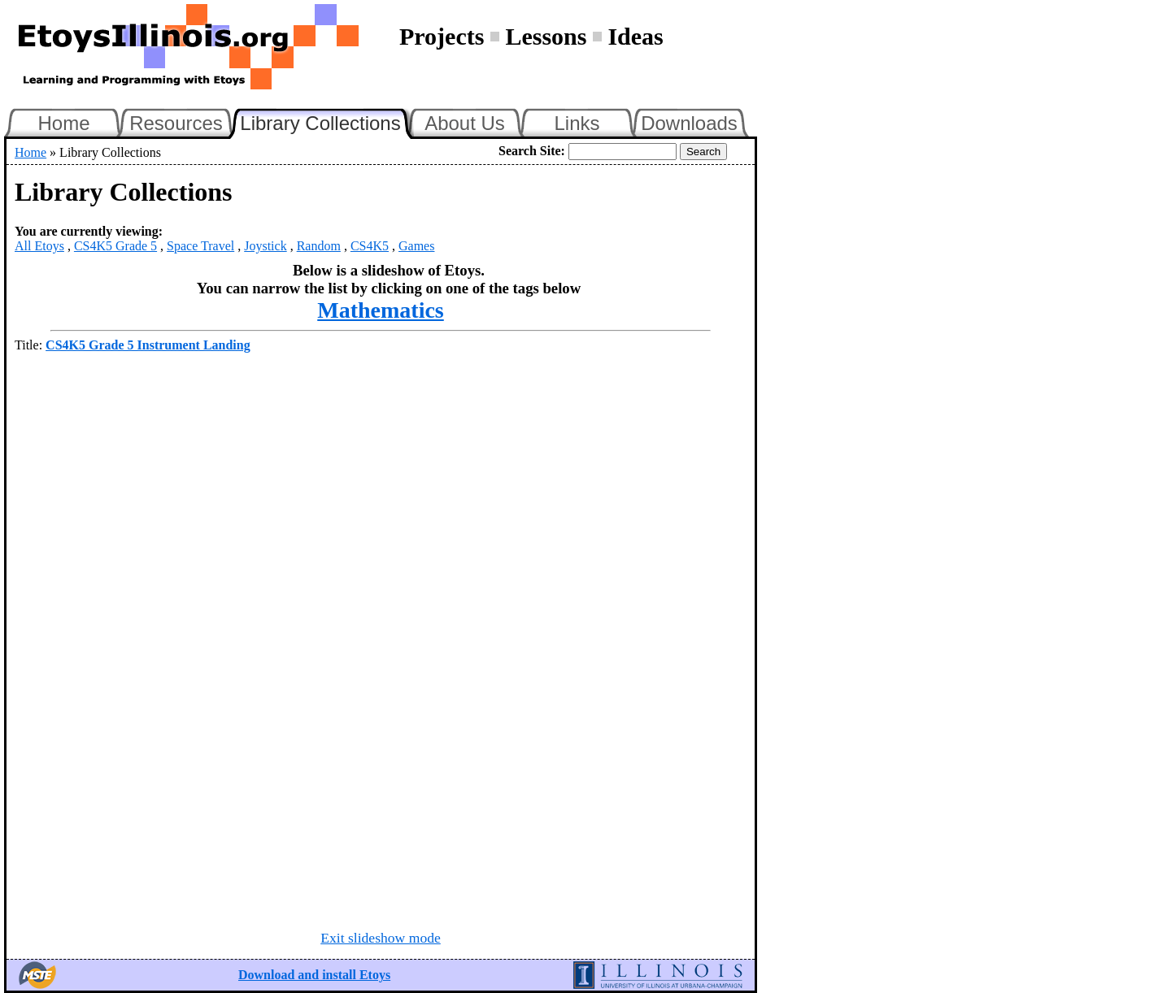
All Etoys (39, 246)
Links (576, 123)
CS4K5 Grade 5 (115, 246)
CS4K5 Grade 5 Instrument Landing (148, 345)
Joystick (265, 246)
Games (416, 246)
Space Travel (200, 246)
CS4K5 (369, 246)
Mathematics (380, 310)
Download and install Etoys (314, 975)
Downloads (689, 123)
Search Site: (531, 151)
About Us (464, 123)
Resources (176, 123)
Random (319, 246)
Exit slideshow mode (380, 938)
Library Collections (327, 121)
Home (63, 123)
